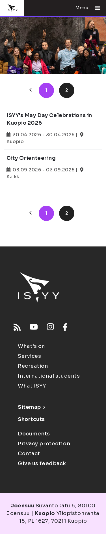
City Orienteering (31, 158)
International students (49, 376)
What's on (31, 346)
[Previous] (30, 90)
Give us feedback (42, 463)
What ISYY (32, 386)
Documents (34, 434)
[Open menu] (95, 8)
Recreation (33, 366)
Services (29, 356)
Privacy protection (44, 444)
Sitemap (31, 407)
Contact (29, 453)
